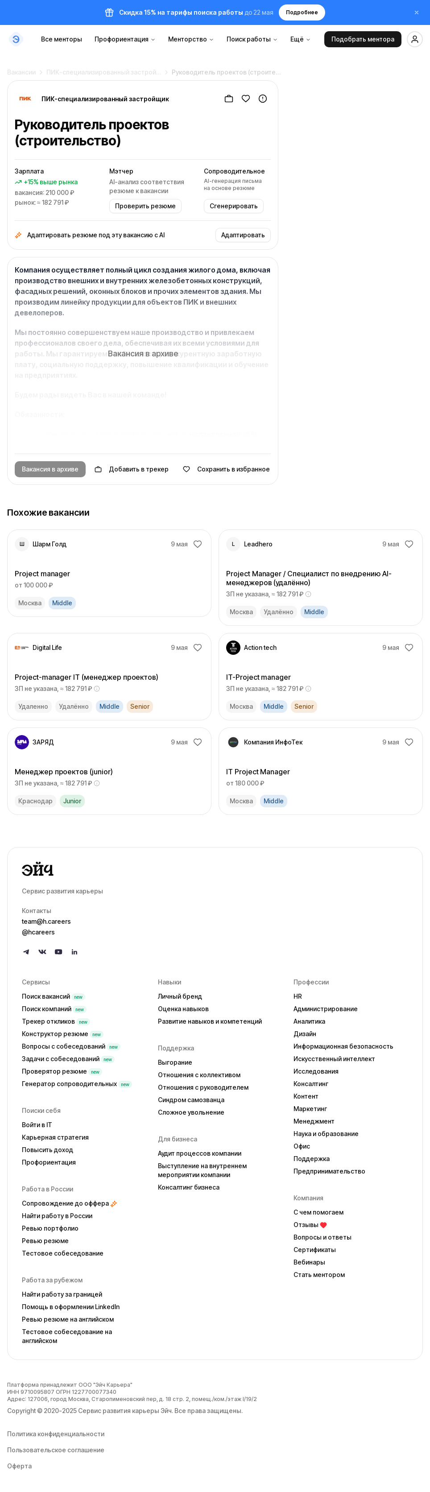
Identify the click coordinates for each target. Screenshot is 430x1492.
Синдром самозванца (191, 1100)
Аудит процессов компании (199, 1153)
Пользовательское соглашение (55, 1450)
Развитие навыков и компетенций (210, 1021)
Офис (302, 1146)
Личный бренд (180, 996)
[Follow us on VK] (42, 951)
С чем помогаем (318, 1212)
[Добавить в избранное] (246, 99)
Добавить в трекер (132, 469)
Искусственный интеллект (334, 1058)
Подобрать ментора (362, 39)
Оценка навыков (183, 1009)
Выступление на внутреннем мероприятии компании (202, 1170)
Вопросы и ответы (322, 1237)
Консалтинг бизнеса (188, 1187)
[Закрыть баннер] (417, 12)
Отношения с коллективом (199, 1075)
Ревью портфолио (50, 1228)
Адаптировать (243, 235)
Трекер (56, 1021)
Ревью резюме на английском (68, 1319)
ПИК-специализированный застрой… (103, 68)
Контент (306, 1096)
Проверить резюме (145, 206)
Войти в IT (37, 1124)
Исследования (316, 1071)
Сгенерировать (234, 206)
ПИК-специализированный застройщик (105, 99)
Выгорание (175, 1062)
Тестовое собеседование (62, 1253)
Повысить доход (47, 1149)
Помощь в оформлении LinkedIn (71, 1306)
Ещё (300, 39)
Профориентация (125, 39)
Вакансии (21, 68)
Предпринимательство (329, 1171)
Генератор (77, 1083)
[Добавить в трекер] (229, 99)
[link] (109, 573)
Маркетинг (310, 1108)
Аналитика (309, 1021)
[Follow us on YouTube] (58, 951)
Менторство (191, 39)
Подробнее (302, 12)
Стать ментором (319, 1274)
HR (298, 996)
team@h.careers (46, 921)
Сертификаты (315, 1249)
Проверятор (62, 1071)
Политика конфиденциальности (55, 1434)
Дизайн (305, 1033)
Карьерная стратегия (55, 1137)
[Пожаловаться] (263, 99)
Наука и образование (326, 1133)
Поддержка (312, 1158)
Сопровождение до (69, 1203)
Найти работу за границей (62, 1294)
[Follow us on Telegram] (26, 951)
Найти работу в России (57, 1215)
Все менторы (61, 39)
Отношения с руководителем (203, 1087)
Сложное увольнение (191, 1112)
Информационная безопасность (343, 1046)
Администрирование (326, 1009)
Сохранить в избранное (226, 469)
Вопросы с (71, 1046)
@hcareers (38, 932)
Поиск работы (252, 39)
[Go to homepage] (215, 869)
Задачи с (68, 1058)
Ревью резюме (45, 1240)
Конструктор (62, 1033)
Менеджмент (314, 1121)
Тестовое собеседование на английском (67, 1336)
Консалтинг (311, 1083)
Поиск (53, 996)
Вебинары (309, 1262)
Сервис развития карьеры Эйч (125, 1410)
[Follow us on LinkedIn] (74, 951)
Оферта (19, 1466)
